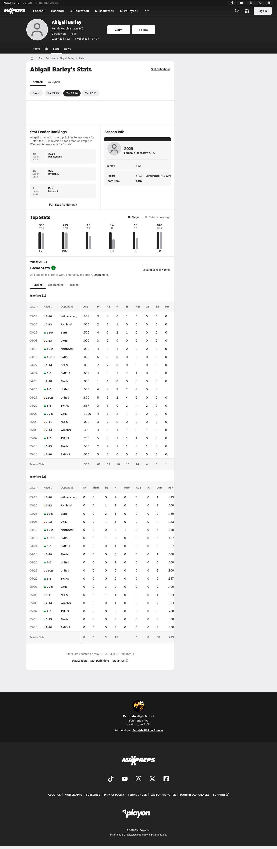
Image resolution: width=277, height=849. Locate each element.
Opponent (67, 306)
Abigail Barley (66, 22)
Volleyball (54, 82)
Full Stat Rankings (63, 204)
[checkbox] (144, 266)
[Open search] (237, 11)
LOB (159, 487)
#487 (139, 181)
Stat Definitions (160, 69)
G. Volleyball (129, 10)
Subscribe (93, 794)
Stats (56, 48)
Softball (38, 82)
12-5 (50, 332)
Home (36, 48)
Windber (66, 430)
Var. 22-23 (90, 93)
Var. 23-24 (72, 93)
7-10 (49, 454)
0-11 (49, 422)
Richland (66, 324)
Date (33, 306)
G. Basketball (104, 10)
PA (40, 58)
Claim (119, 29)
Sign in (263, 11)
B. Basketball (79, 10)
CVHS (64, 340)
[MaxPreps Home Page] (32, 58)
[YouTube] (241, 3)
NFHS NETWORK (46, 2)
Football (39, 10)
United (65, 389)
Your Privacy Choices (194, 794)
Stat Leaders (79, 660)
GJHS (64, 414)
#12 (61, 38)
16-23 (50, 397)
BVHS (64, 332)
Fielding (73, 285)
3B (157, 306)
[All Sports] (147, 11)
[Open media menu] (247, 11)
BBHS (64, 365)
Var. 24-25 (53, 93)
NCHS (64, 422)
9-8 (49, 373)
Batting (37, 285)
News (67, 48)
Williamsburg (69, 316)
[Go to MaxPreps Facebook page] (166, 779)
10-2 (50, 349)
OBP (170, 487)
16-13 (51, 357)
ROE (138, 487)
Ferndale (51, 58)
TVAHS (65, 405)
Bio (46, 48)
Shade (64, 381)
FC (148, 487)
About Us (54, 794)
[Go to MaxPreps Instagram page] (138, 779)
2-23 (49, 340)
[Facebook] (269, 3)
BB (106, 487)
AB (108, 306)
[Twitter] (259, 3)
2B (147, 306)
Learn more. (101, 275)
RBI (138, 306)
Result (48, 306)
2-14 (49, 430)
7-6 (49, 389)
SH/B (96, 487)
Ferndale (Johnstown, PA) (67, 28)
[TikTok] (232, 3)
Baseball (57, 10)
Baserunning (55, 285)
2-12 (49, 324)
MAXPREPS (11, 2)
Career (36, 93)
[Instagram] (250, 3)
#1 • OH (86, 38)
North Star (67, 349)
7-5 (49, 438)
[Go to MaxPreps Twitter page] (152, 779)
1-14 (49, 365)
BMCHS (65, 373)
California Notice (163, 794)
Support (221, 794)
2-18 (49, 381)
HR (167, 306)
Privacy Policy (114, 794)
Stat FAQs (121, 660)
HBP (127, 487)
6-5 (49, 405)
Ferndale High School (138, 709)
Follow (143, 29)
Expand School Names (156, 268)
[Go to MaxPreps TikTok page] (111, 779)
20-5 (50, 414)
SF (84, 487)
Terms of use (137, 794)
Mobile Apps (73, 794)
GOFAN (27, 2)
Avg (85, 306)
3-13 (49, 446)
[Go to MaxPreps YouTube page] (125, 779)
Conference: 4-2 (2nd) (159, 176)
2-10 (49, 316)
